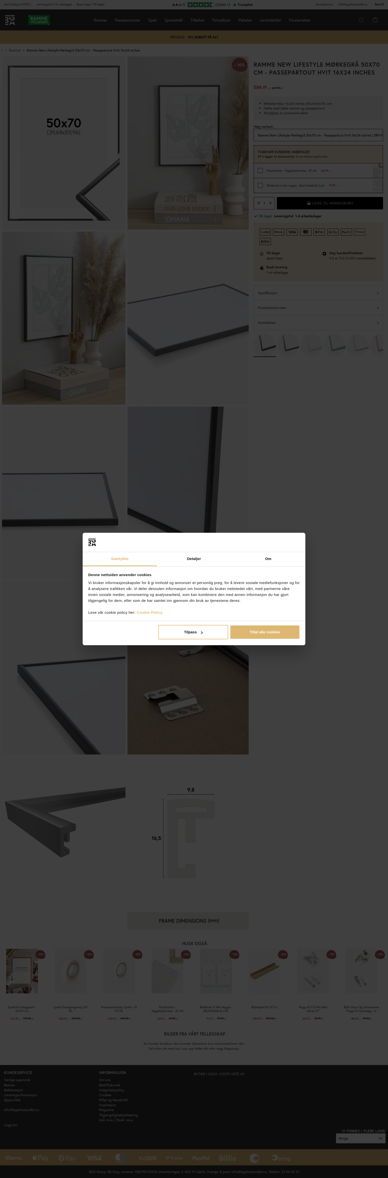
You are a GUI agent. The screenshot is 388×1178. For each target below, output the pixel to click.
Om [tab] (268, 559)
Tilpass (193, 632)
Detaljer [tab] (194, 559)
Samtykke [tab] (120, 559)
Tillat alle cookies (264, 632)
